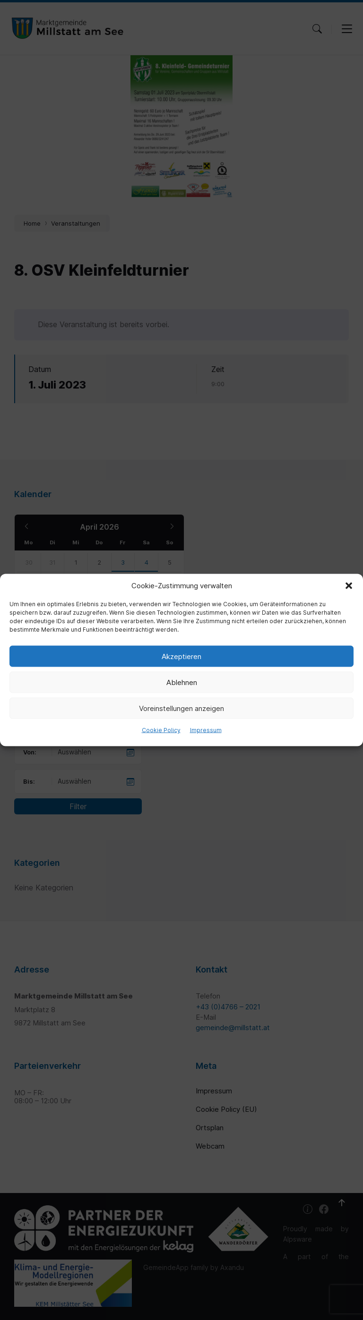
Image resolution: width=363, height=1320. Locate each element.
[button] (349, 586)
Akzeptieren (181, 656)
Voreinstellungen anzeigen (181, 707)
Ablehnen (181, 681)
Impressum (206, 730)
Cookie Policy (161, 730)
